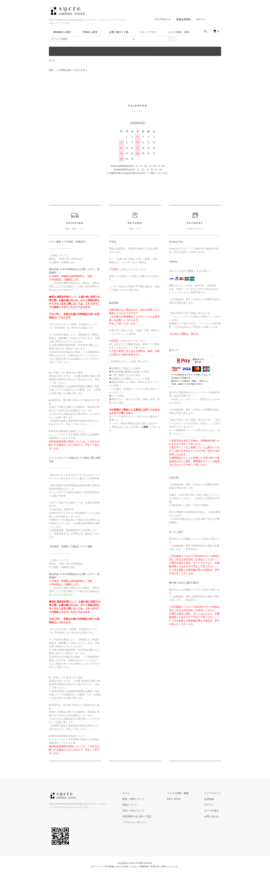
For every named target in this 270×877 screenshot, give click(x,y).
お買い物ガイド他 (118, 32)
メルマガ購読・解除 (178, 32)
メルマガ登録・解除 (178, 793)
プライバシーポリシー (135, 822)
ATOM (177, 799)
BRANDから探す (62, 32)
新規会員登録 (183, 19)
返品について (130, 804)
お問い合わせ (211, 816)
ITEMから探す (90, 32)
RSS (169, 799)
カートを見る (211, 810)
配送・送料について (133, 799)
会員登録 (209, 799)
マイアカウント (162, 19)
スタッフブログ (147, 32)
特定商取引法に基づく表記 (137, 816)
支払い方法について (133, 810)
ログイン (201, 19)
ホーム (52, 60)
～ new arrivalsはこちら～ (135, 51)
